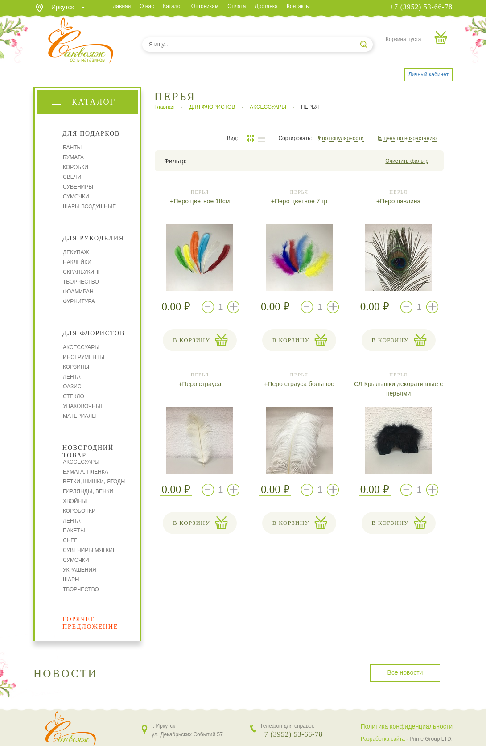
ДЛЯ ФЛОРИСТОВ (212, 107)
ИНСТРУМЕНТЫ (83, 357)
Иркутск (62, 7)
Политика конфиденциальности (406, 726)
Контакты (298, 6)
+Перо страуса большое (299, 383)
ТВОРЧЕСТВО (81, 282)
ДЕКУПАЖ (76, 252)
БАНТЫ (72, 147)
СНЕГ (70, 540)
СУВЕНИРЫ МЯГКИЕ (89, 550)
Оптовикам (204, 6)
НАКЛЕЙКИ (77, 262)
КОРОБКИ (75, 167)
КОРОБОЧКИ (79, 511)
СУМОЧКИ (76, 197)
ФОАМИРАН (78, 292)
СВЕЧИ (72, 177)
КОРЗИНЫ (76, 367)
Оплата (236, 6)
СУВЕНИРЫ (78, 187)
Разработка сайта (383, 739)
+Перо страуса (199, 383)
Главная (121, 6)
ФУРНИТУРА (79, 301)
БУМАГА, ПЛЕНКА (85, 472)
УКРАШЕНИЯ (79, 570)
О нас (147, 6)
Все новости (405, 672)
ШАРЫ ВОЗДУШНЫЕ (89, 206)
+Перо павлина (398, 201)
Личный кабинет (428, 74)
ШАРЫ (71, 580)
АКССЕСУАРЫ (81, 462)
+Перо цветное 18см (200, 201)
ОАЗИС (72, 386)
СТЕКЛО (73, 396)
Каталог (172, 6)
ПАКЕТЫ (74, 531)
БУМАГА (73, 157)
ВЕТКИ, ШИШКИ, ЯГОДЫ (94, 481)
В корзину (191, 340)
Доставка (266, 6)
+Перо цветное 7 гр (299, 201)
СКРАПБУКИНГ (82, 272)
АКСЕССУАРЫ (81, 347)
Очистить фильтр (406, 161)
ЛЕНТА (71, 377)
